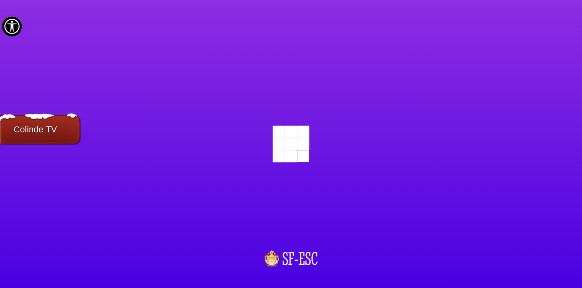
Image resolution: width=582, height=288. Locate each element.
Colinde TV (35, 129)
